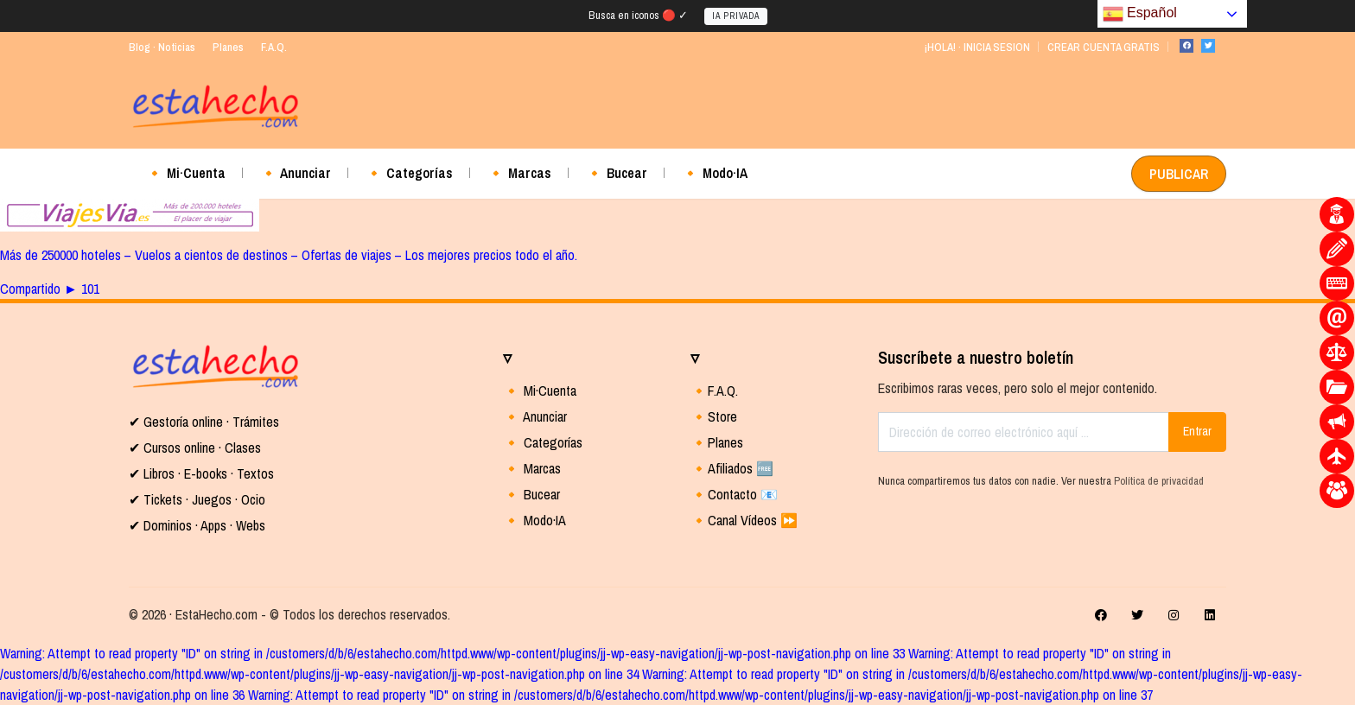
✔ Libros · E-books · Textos (201, 473)
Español (1140, 13)
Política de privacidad (1159, 480)
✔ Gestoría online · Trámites (204, 421)
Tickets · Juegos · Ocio (202, 499)
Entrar (1197, 431)
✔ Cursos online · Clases (195, 447)
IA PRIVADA (736, 16)
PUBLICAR (1178, 173)
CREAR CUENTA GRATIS (1103, 47)
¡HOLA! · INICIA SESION (977, 47)
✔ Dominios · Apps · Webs (197, 525)
